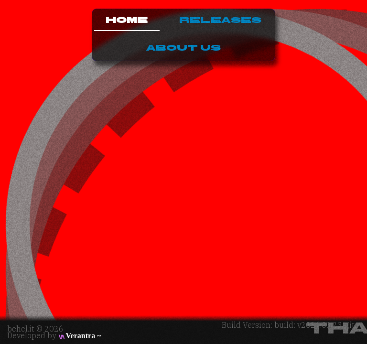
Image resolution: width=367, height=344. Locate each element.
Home (127, 20)
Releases (220, 20)
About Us (183, 48)
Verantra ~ (79, 336)
